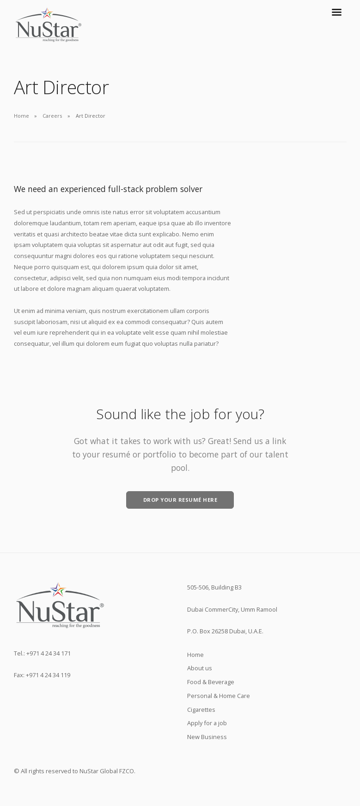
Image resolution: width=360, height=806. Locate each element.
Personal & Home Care (218, 696)
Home (21, 115)
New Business (207, 737)
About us (199, 668)
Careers (52, 115)
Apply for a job (207, 723)
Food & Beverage (210, 682)
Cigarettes (201, 709)
